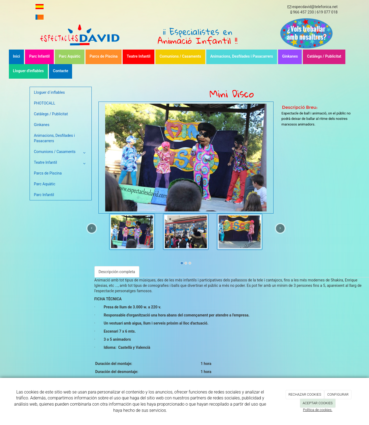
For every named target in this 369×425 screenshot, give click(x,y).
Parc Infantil (39, 56)
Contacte (60, 71)
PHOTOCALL (44, 103)
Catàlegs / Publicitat (324, 56)
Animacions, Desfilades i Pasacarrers (241, 56)
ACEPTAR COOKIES (318, 403)
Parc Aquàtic (69, 56)
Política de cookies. (317, 410)
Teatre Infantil (138, 56)
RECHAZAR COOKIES (304, 394)
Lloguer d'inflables (28, 71)
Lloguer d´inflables (49, 92)
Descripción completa (117, 272)
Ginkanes (290, 56)
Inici (16, 56)
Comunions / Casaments (180, 56)
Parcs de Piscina (104, 56)
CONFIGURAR (338, 394)
